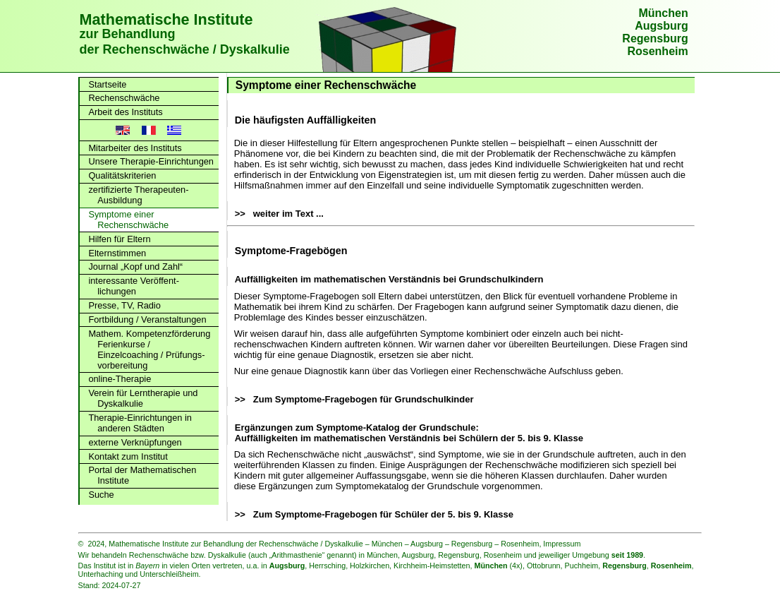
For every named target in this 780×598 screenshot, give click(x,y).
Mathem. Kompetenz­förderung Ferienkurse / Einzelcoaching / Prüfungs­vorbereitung (149, 349)
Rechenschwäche (123, 97)
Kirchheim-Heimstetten (432, 565)
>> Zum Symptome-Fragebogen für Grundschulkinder (354, 399)
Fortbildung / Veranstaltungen (147, 319)
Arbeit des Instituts (125, 112)
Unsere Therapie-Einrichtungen (151, 161)
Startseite (107, 84)
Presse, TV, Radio (124, 305)
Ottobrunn (544, 565)
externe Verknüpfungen (134, 442)
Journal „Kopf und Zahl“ (135, 266)
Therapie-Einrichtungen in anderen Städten (140, 422)
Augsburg (661, 26)
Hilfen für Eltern (119, 239)
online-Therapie (119, 378)
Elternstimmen (117, 253)
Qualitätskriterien (122, 175)
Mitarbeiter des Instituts (134, 148)
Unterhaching (100, 574)
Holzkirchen (369, 565)
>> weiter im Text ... (279, 213)
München (663, 13)
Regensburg (655, 38)
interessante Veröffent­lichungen (133, 286)
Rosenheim (657, 51)
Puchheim (582, 565)
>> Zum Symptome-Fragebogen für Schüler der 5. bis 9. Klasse (374, 514)
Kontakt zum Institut (127, 456)
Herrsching (327, 565)
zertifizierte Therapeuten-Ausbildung (138, 194)
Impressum (561, 543)
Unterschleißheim (169, 574)
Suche (101, 494)
